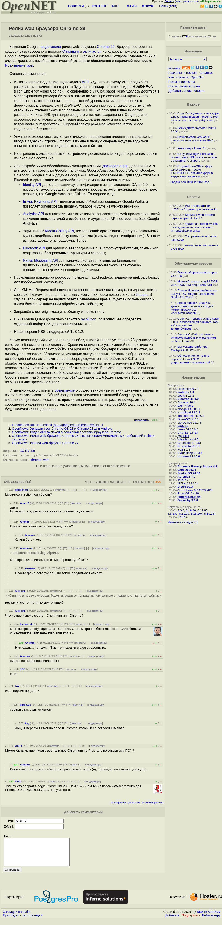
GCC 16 (182, 426)
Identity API (32, 185)
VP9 (85, 82)
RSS (158, 481)
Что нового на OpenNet (186, 77)
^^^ (67, 503)
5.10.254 (210, 513)
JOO (22, 669)
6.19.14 (182, 517)
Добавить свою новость (186, 90)
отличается (92, 51)
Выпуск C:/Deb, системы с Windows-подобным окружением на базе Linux (193, 338)
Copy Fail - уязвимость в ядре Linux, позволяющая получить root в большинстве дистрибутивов (195, 117)
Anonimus (26, 548)
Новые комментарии (184, 86)
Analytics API (33, 214)
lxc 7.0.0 (183, 436)
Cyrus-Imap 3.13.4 (189, 453)
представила (50, 47)
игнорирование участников (125, 802)
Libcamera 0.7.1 (188, 388)
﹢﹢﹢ (71, 489)
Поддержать (191, 921)
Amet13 (24, 503)
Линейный (117, 481)
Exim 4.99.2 (185, 405)
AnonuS (25, 521)
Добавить (172, 921)
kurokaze (25, 704)
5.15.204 (196, 513)
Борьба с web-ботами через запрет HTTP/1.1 (193, 216)
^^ (62, 503)
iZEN (17, 781)
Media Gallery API (59, 231)
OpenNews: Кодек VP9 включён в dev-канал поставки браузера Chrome (66, 432)
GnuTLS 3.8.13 (187, 432)
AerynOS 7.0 (186, 476)
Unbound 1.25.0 (188, 456)
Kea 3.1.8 (183, 449)
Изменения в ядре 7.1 (183, 522)
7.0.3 (180, 510)
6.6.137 (172, 513)
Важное (193, 104)
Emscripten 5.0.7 (188, 446)
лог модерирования (152, 802)
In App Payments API (40, 201)
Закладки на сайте (17, 917)
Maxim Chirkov (208, 917)
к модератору (99, 489)
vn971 (18, 746)
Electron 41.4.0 (188, 399)
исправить (141, 420)
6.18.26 (191, 510)
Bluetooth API (34, 248)
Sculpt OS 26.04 (188, 473)
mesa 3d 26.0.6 (187, 429)
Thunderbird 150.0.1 (190, 415)
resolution (88, 319)
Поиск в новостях (181, 81)
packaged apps (115, 166)
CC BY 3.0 (27, 451)
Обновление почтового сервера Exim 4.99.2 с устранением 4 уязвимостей (190, 359)
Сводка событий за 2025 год (189, 182)
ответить (60, 489)
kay (17, 686)
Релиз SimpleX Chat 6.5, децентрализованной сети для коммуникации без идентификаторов (192, 308)
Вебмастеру (211, 921)
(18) (28, 481)
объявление (65, 390)
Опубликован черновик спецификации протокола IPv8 (192, 138)
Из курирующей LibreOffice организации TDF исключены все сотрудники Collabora (194, 157)
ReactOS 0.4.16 (188, 493)
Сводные (206, 72)
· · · (79, 489)
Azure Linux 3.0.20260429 (194, 490)
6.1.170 (184, 513)
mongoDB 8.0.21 (188, 409)
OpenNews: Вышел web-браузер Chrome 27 (45, 443)
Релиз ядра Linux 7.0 (191, 148)
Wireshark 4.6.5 (187, 439)
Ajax (88, 481)
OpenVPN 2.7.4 (187, 419)
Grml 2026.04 (186, 470)
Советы (193, 197)
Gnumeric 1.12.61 (189, 442)
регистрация (190, 1)
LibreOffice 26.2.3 (189, 422)
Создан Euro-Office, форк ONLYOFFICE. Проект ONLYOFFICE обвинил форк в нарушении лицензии (192, 171)
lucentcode (26, 624)
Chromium (70, 51)
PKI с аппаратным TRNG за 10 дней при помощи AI (194, 207)
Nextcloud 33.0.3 (188, 412)
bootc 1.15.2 (185, 395)
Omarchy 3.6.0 (187, 500)
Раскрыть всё (142, 481)
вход (178, 1)
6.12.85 (202, 510)
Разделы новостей (182, 72)
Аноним (30, 535)
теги (173, 6)
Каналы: (174, 68)
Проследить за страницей (23, 921)
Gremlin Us (21, 489)
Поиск (163, 6)
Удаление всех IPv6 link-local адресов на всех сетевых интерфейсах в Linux (195, 227)
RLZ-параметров (19, 65)
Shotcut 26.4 (186, 402)
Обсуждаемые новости (193, 263)
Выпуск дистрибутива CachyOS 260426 (189, 348)
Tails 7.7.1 (184, 480)
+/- (128, 481)
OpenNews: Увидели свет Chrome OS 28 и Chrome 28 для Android (62, 428)
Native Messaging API (40, 260)
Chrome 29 (105, 47)
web (46, 460)
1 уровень (100, 481)
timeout (141, 294)
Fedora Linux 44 (188, 497)
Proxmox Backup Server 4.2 (197, 466)
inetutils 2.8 (185, 392)
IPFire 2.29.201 (187, 483)
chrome (35, 460)
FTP (185, 36)
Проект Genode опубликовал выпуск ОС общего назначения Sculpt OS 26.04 (194, 294)
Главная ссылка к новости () (57, 425)
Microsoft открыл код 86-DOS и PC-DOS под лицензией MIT (194, 283)
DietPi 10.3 (185, 486)
